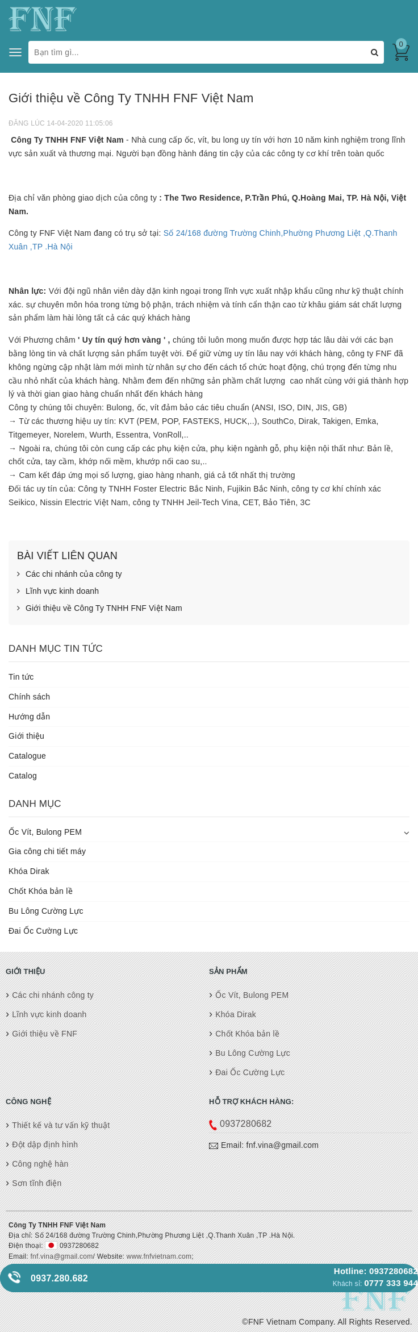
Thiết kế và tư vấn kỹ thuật (61, 1125)
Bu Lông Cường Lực (46, 910)
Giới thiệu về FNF (44, 1033)
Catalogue (27, 755)
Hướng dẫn (29, 716)
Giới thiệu (26, 735)
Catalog (23, 775)
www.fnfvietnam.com (157, 1256)
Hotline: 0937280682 (376, 1271)
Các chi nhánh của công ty (69, 574)
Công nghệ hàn (40, 1163)
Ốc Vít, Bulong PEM (45, 831)
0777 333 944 (391, 1283)
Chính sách (29, 696)
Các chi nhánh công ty (53, 995)
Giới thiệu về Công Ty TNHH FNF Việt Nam (99, 608)
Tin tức (21, 676)
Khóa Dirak (29, 871)
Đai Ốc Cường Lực (43, 930)
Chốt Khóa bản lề (41, 891)
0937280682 (245, 1124)
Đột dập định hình (45, 1144)
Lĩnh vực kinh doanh (58, 591)
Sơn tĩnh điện (36, 1183)
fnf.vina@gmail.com (61, 1256)
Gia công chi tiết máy (47, 851)
